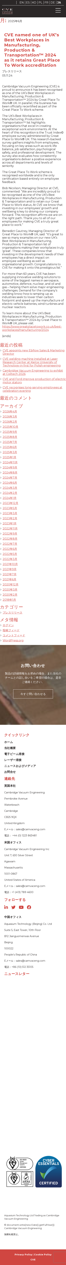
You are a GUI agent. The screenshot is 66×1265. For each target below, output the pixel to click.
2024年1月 (10, 498)
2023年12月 (10, 503)
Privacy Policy (23, 1254)
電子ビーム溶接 (14, 754)
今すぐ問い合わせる (33, 693)
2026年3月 (10, 416)
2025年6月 (10, 447)
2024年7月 (10, 477)
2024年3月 (10, 488)
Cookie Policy (43, 1254)
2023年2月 (10, 518)
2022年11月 (10, 528)
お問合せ (10, 772)
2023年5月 (10, 508)
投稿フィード (11, 630)
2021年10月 (10, 564)
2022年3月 (10, 559)
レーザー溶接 (13, 760)
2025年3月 (10, 452)
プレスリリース (12, 612)
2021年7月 (10, 574)
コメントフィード (14, 635)
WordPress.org (13, 640)
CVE (33, 1259)
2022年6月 (10, 549)
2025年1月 (9, 457)
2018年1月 (9, 599)
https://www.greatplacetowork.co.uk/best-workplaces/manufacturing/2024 (32, 328)
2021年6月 (9, 579)
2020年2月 (10, 594)
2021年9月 (10, 569)
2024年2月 (10, 493)
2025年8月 (10, 437)
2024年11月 (10, 462)
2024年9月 (10, 467)
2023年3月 (10, 513)
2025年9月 (10, 432)
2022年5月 (10, 554)
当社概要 (10, 748)
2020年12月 (10, 584)
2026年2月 (10, 421)
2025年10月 (10, 426)
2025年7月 (10, 442)
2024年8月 (10, 472)
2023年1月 (10, 523)
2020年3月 (10, 589)
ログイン (8, 625)
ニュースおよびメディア (20, 766)
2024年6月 (10, 482)
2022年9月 (10, 533)
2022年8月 (10, 538)
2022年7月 (10, 543)
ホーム (8, 742)
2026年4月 (10, 411)
